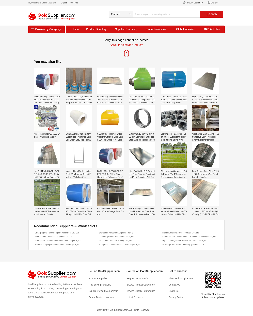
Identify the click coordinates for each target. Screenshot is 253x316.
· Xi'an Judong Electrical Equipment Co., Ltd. (53, 237)
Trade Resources (156, 29)
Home (75, 29)
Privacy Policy (176, 297)
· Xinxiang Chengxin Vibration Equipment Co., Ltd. (183, 245)
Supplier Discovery (126, 29)
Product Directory (96, 29)
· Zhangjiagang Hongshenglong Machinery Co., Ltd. (56, 233)
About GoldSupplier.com (181, 278)
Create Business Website (101, 297)
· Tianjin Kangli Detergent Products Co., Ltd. (180, 233)
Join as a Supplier (98, 278)
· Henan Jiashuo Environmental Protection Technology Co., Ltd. (189, 237)
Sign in (64, 3)
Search (211, 14)
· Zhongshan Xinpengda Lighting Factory (115, 233)
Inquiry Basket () (195, 3)
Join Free (74, 3)
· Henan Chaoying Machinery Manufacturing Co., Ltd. (57, 245)
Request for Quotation (138, 278)
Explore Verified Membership (103, 291)
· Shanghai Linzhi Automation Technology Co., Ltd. (119, 245)
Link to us (173, 291)
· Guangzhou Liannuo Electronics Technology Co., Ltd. (58, 241)
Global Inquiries (185, 29)
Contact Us (174, 284)
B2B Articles (212, 29)
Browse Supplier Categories (141, 291)
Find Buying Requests (100, 284)
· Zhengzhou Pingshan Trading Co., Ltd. (114, 241)
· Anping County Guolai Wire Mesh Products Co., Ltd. (184, 241)
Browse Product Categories (141, 284)
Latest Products (134, 297)
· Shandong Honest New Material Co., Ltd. (116, 237)
